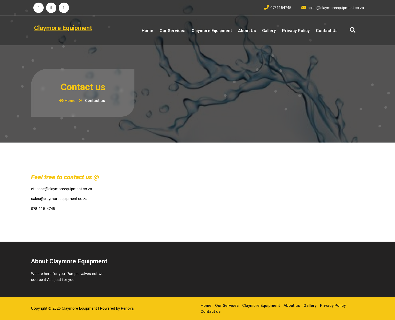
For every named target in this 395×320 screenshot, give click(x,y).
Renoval (127, 308)
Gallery (269, 30)
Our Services (172, 30)
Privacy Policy (296, 30)
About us (247, 30)
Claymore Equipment (212, 30)
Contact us (327, 30)
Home (147, 30)
